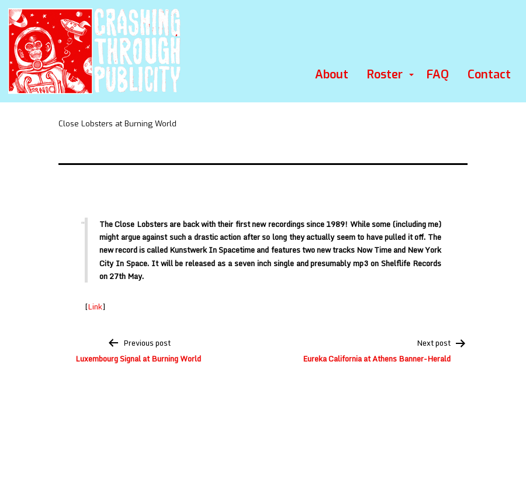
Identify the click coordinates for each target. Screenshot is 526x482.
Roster (385, 74)
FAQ (438, 74)
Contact (489, 74)
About (331, 74)
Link (95, 306)
